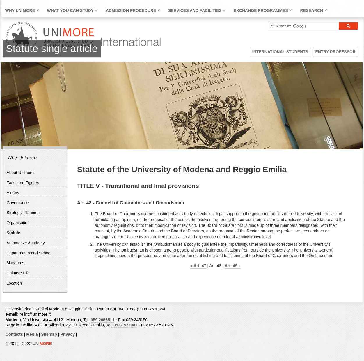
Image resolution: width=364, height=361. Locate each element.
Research (311, 10)
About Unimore (19, 172)
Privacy (67, 334)
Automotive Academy (25, 242)
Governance (17, 202)
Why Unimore (20, 10)
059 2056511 (103, 319)
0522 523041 (125, 325)
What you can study (70, 10)
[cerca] (301, 26)
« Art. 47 (198, 265)
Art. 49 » (233, 265)
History (12, 192)
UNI (42, 343)
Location (14, 283)
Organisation (17, 222)
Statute (13, 233)
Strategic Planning (23, 212)
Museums (15, 263)
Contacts (14, 334)
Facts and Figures (22, 182)
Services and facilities (195, 10)
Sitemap (49, 334)
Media (32, 334)
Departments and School (28, 253)
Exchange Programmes (261, 10)
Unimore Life (17, 273)
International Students (280, 51)
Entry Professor (335, 51)
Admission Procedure (131, 10)
